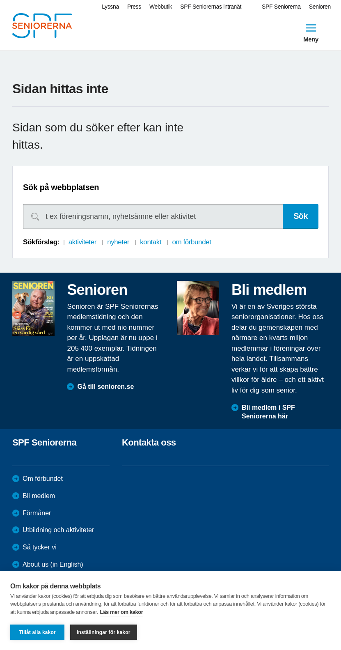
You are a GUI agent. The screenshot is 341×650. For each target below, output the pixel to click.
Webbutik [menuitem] (160, 6)
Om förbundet (43, 478)
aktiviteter (82, 242)
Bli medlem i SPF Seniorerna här (268, 412)
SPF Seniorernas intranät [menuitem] (210, 6)
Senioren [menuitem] (320, 6)
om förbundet (191, 242)
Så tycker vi (40, 547)
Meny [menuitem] (310, 32)
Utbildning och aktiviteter (58, 529)
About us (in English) (53, 564)
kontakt (150, 242)
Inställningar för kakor (103, 632)
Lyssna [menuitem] (110, 6)
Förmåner (37, 513)
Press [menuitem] (134, 6)
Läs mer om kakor (121, 612)
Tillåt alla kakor (37, 632)
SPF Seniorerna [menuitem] (281, 6)
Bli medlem (39, 495)
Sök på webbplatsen (61, 187)
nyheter (118, 242)
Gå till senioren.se (105, 386)
